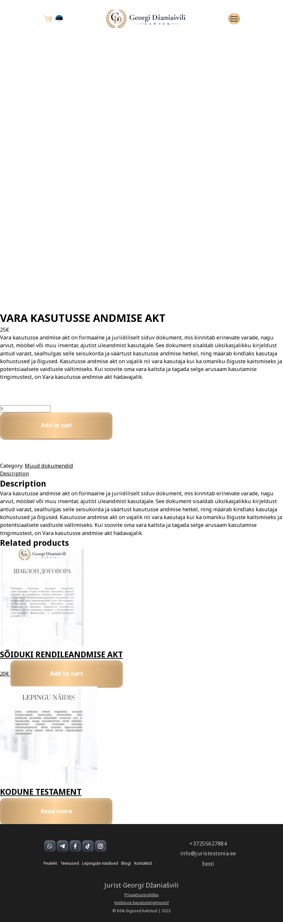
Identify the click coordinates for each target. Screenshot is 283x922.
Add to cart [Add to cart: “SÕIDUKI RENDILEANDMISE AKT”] (66, 673)
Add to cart (56, 425)
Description (14, 473)
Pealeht (50, 863)
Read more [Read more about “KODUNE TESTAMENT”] (56, 811)
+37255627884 (208, 843)
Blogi (126, 863)
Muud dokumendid (49, 465)
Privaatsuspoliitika (141, 895)
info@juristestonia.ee (208, 853)
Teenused (69, 863)
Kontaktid (143, 863)
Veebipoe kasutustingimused (141, 903)
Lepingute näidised (100, 863)
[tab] (141, 473)
